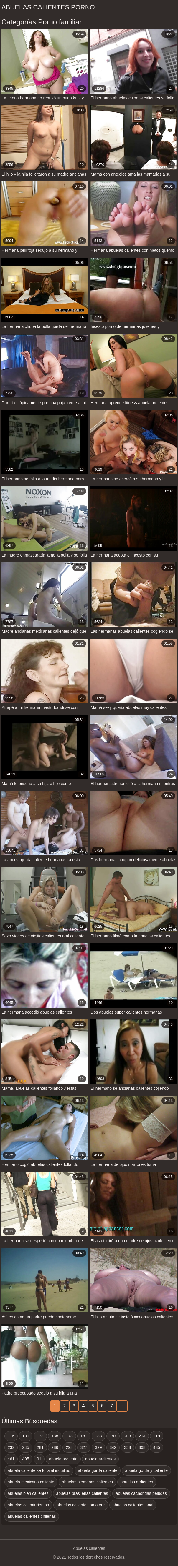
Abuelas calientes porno (48, 7)
